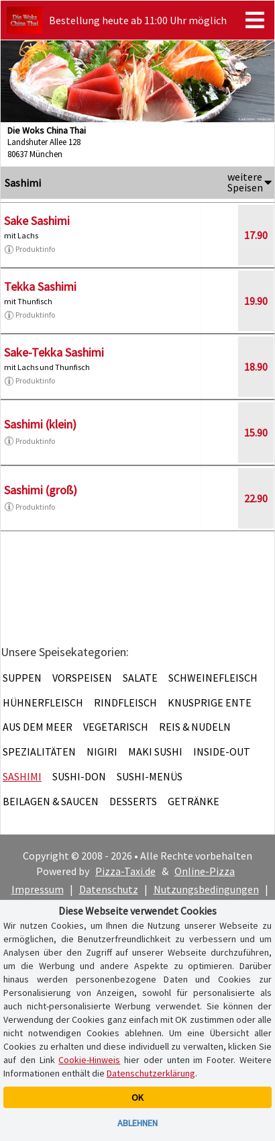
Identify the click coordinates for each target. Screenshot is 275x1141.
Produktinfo (29, 249)
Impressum (37, 889)
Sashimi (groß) (40, 490)
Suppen (22, 677)
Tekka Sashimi (40, 286)
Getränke (193, 801)
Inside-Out (221, 751)
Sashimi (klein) (40, 424)
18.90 (256, 366)
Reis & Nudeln (195, 726)
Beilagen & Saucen (51, 801)
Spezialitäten (39, 751)
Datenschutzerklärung (151, 1073)
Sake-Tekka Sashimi (54, 352)
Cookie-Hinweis (89, 1060)
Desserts (133, 801)
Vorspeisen (82, 677)
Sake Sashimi (37, 220)
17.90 (256, 235)
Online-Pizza (204, 871)
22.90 (256, 498)
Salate (140, 677)
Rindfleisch (125, 702)
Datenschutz (108, 889)
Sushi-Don (79, 776)
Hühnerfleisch (43, 702)
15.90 (256, 432)
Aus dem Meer (37, 726)
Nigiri (102, 751)
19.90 (256, 301)
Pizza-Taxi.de (125, 871)
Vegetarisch (115, 726)
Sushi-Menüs (149, 776)
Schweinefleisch (213, 677)
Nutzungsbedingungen (206, 889)
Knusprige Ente (210, 702)
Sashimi (22, 776)
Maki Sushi (155, 751)
